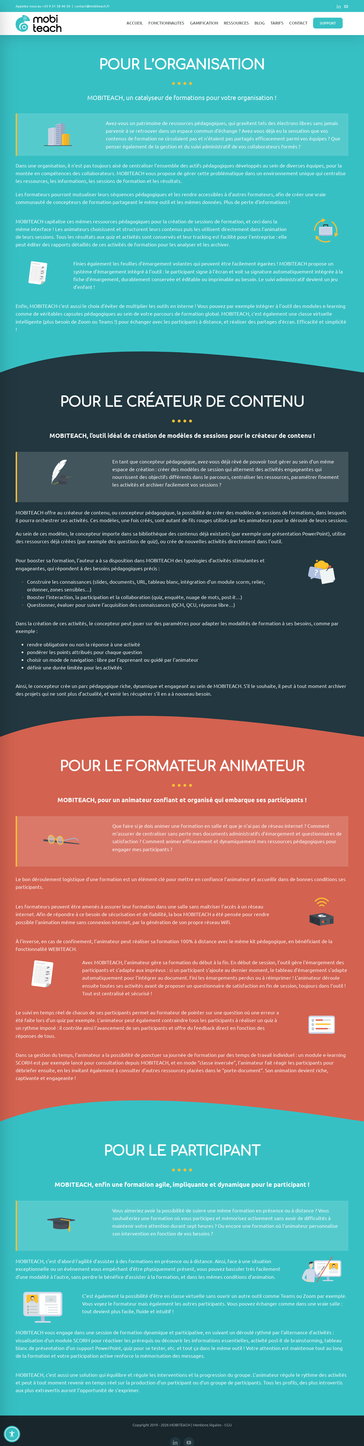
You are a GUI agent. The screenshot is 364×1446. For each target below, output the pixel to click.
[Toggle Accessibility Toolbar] (12, 1434)
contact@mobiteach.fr (92, 6)
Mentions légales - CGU (212, 1424)
